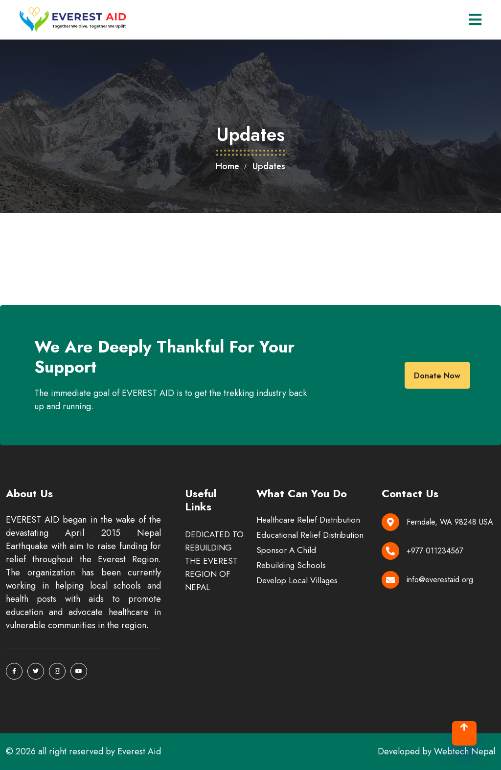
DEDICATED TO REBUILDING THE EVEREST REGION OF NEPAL (214, 560)
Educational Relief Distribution (310, 535)
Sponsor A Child (286, 550)
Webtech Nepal (464, 751)
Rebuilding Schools (291, 565)
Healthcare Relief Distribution (308, 520)
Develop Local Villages (297, 580)
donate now (437, 375)
